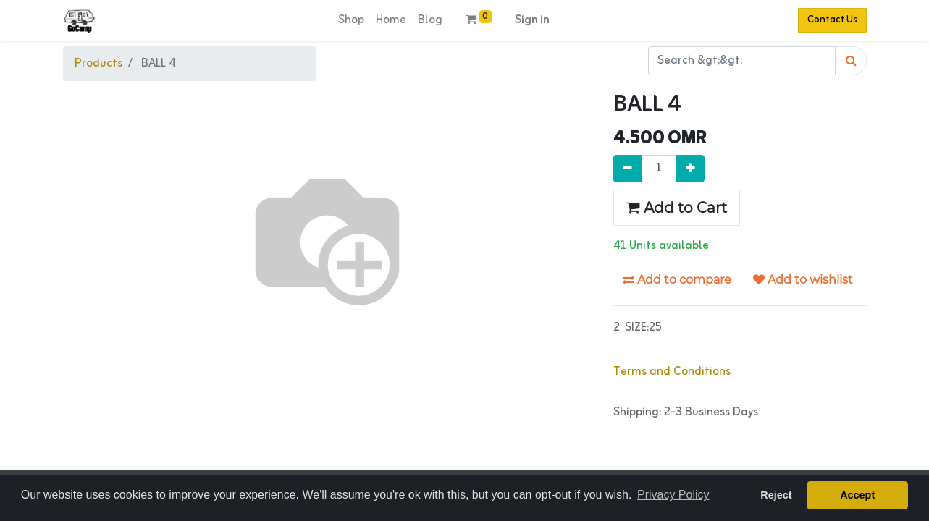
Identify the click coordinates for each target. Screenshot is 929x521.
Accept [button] (857, 495)
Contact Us (832, 20)
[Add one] (690, 168)
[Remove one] (627, 168)
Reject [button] (775, 495)
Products (98, 63)
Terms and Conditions (672, 372)
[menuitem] (351, 20)
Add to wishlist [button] (803, 280)
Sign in (532, 20)
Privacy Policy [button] (673, 494)
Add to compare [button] (677, 280)
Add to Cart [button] (676, 207)
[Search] (851, 61)
